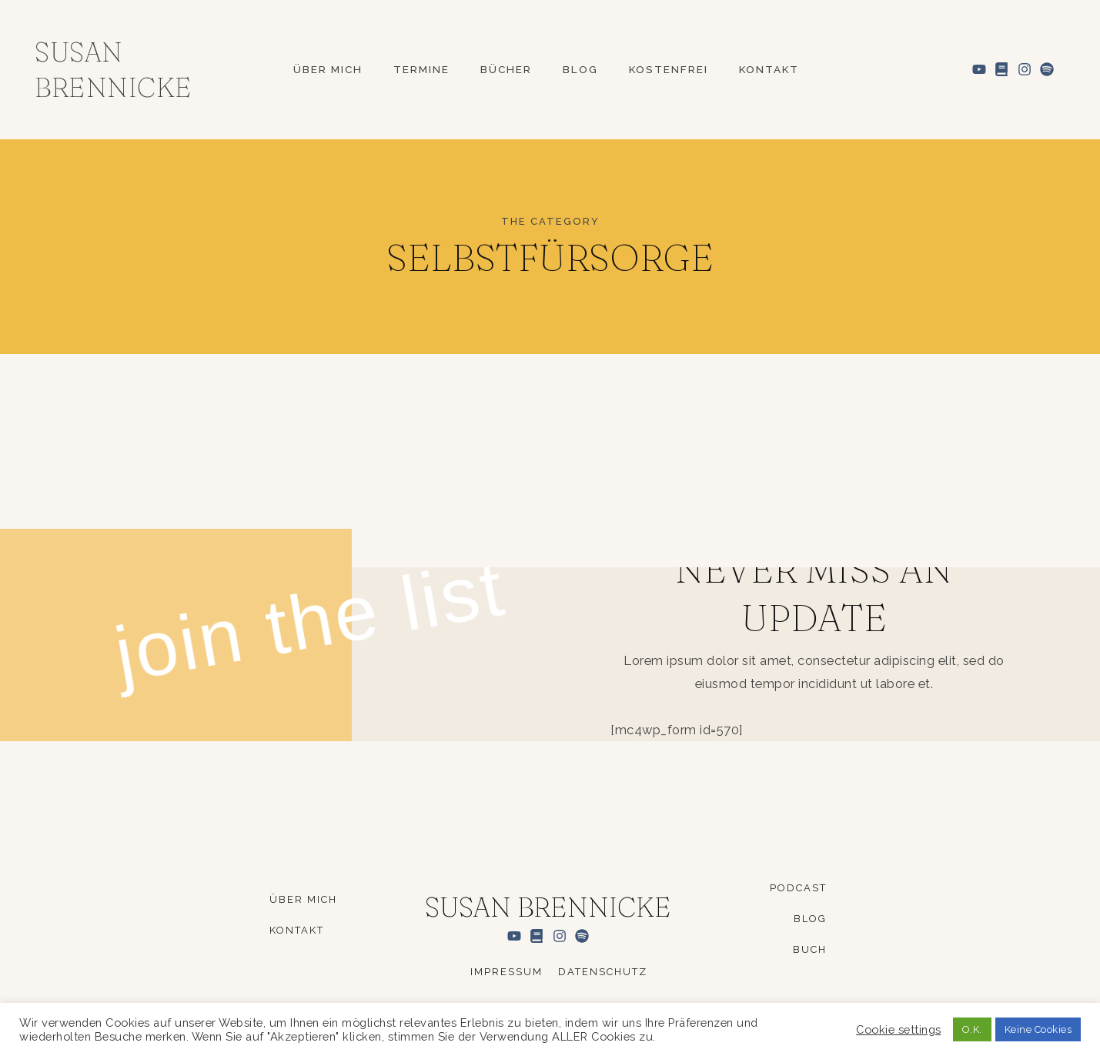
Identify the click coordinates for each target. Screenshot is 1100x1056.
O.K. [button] (972, 1029)
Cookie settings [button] (898, 1029)
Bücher (506, 70)
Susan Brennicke (548, 907)
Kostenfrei (668, 70)
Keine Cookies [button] (1038, 1029)
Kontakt (769, 70)
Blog (580, 70)
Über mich (328, 70)
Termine (421, 70)
